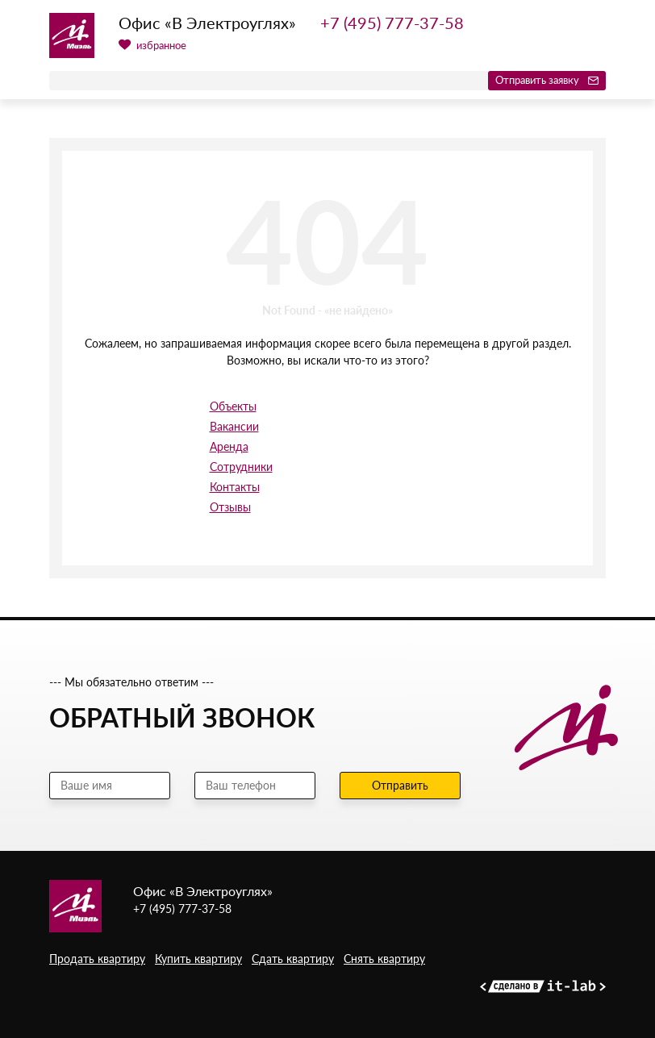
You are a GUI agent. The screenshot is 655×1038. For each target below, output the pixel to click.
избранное (152, 45)
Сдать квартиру (293, 958)
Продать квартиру (97, 958)
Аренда (229, 446)
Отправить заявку (547, 79)
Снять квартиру (384, 958)
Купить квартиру (198, 958)
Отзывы (230, 507)
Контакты (235, 487)
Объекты (233, 406)
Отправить (400, 785)
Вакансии (234, 426)
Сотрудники (241, 466)
